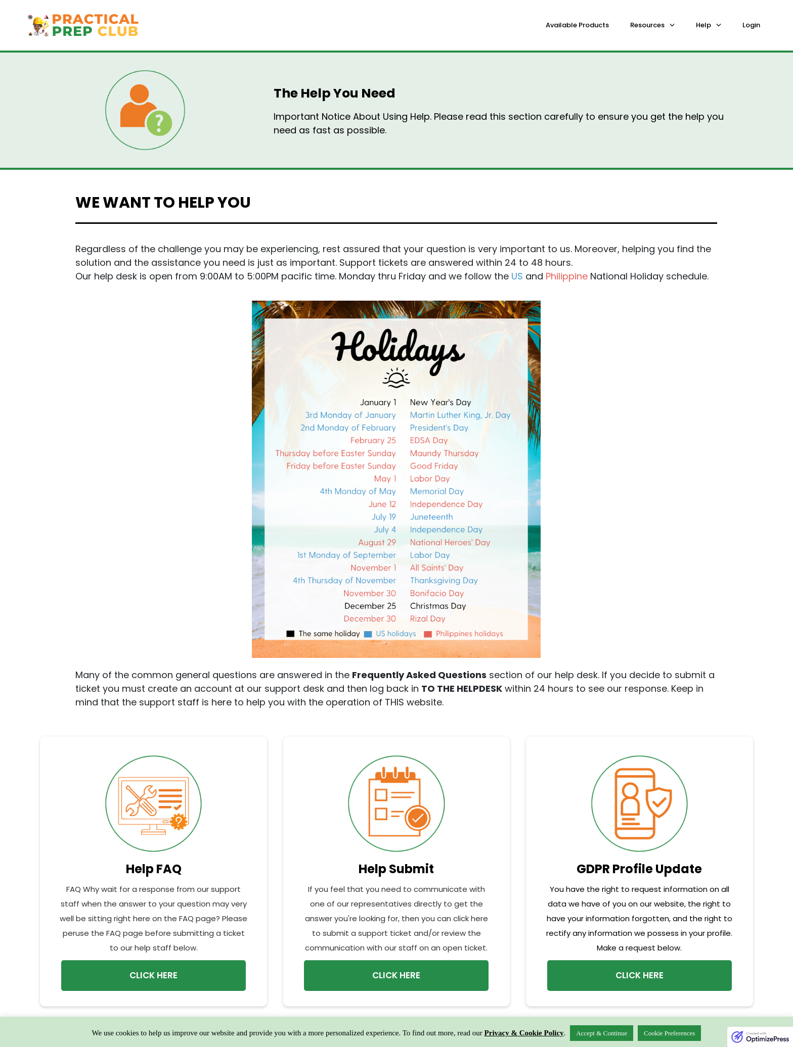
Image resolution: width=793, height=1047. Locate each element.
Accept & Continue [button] (601, 1033)
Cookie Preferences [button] (669, 1033)
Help (703, 25)
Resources (647, 25)
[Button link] (153, 975)
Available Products (577, 25)
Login (751, 25)
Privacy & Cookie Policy (524, 1033)
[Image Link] (153, 803)
